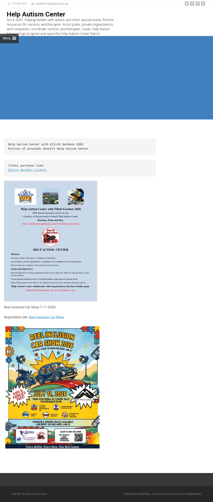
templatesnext (193, 493)
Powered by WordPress (137, 493)
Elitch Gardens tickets (27, 170)
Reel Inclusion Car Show (46, 317)
